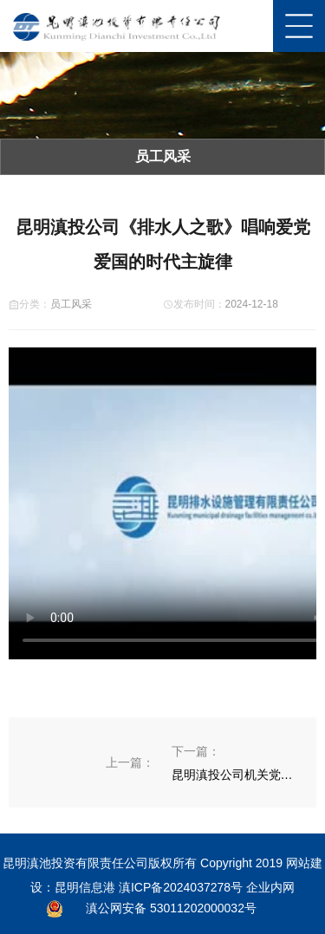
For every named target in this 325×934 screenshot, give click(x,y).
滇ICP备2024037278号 (181, 887)
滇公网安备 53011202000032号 (171, 908)
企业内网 (270, 887)
